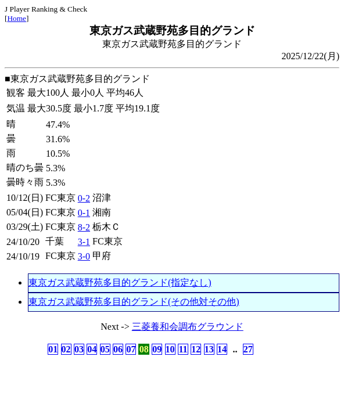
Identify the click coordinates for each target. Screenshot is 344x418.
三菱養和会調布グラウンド (187, 326)
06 (118, 349)
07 (130, 349)
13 (209, 349)
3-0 (84, 256)
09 (157, 349)
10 (170, 349)
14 (222, 349)
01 (53, 349)
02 (66, 349)
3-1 (84, 242)
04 (91, 349)
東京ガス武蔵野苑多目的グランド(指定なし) (120, 282)
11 (182, 349)
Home (16, 18)
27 (248, 349)
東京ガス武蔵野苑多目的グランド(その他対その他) (133, 302)
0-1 (84, 213)
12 (195, 349)
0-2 (84, 198)
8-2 (84, 227)
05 (105, 349)
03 (79, 349)
